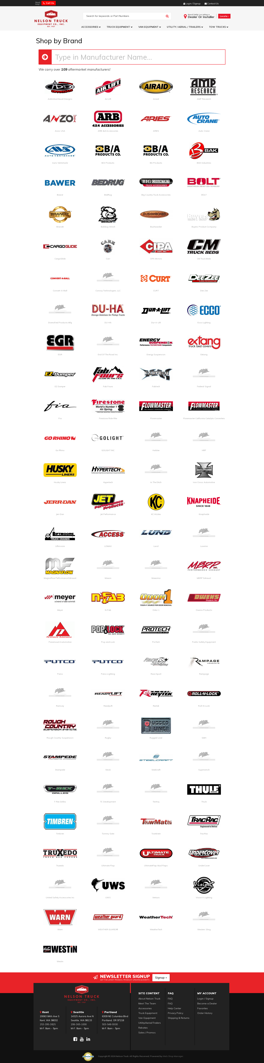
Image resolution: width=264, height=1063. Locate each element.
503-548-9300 (110, 1024)
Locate (224, 16)
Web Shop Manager (173, 1056)
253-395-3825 (48, 1024)
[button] (91, 27)
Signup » (161, 977)
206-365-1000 (79, 1024)
